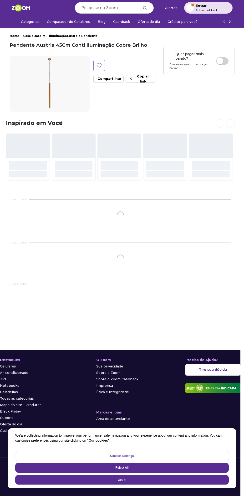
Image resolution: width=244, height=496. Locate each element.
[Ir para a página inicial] (20, 8)
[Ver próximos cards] (230, 123)
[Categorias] (27, 21)
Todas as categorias (17, 398)
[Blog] (101, 21)
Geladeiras (9, 392)
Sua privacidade (109, 366)
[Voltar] (224, 21)
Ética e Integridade (112, 392)
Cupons (6, 418)
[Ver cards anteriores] (220, 123)
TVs (3, 379)
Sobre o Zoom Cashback (117, 379)
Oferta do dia (11, 424)
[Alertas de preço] (168, 8)
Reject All (121, 467)
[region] (122, 458)
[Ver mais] (230, 21)
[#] (28, 157)
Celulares (8, 366)
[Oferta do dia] (149, 21)
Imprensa (104, 385)
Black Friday (10, 411)
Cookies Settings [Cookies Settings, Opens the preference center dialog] (122, 456)
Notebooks (9, 385)
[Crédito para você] (182, 21)
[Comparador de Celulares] (68, 21)
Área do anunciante (113, 419)
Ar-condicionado (14, 373)
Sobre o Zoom (108, 373)
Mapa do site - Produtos (20, 405)
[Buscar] (145, 8)
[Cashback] (121, 21)
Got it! (122, 479)
